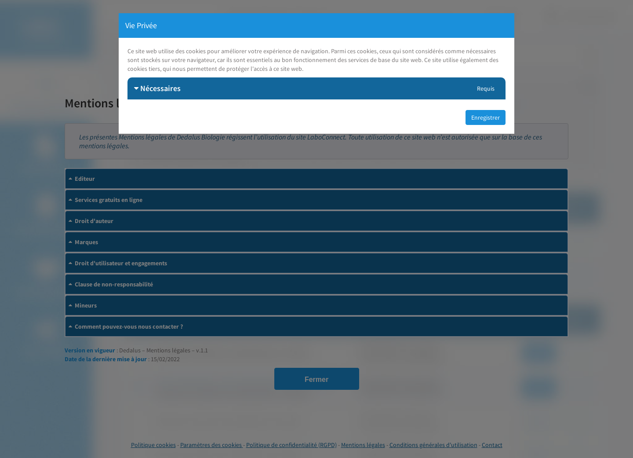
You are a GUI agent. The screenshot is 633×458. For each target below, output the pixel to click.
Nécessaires (157, 88)
